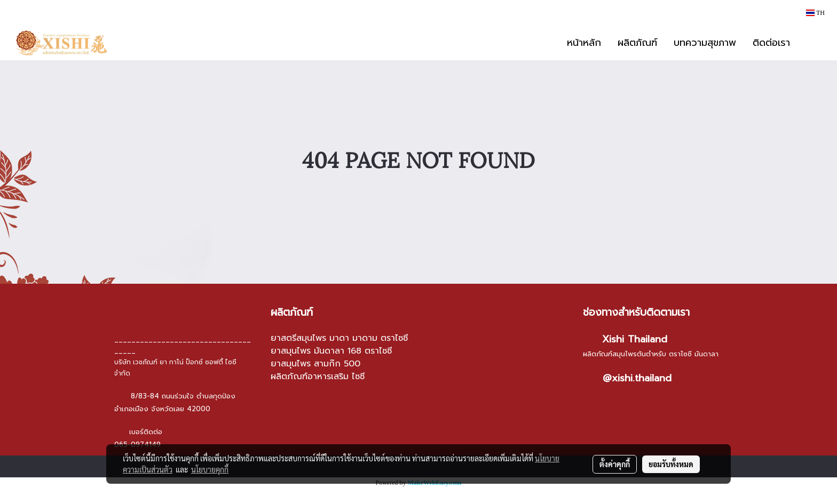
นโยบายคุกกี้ (209, 469)
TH (815, 13)
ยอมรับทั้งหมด (671, 464)
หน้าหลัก (584, 42)
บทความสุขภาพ (705, 42)
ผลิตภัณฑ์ (637, 42)
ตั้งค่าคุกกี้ (614, 464)
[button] (814, 43)
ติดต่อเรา (771, 42)
